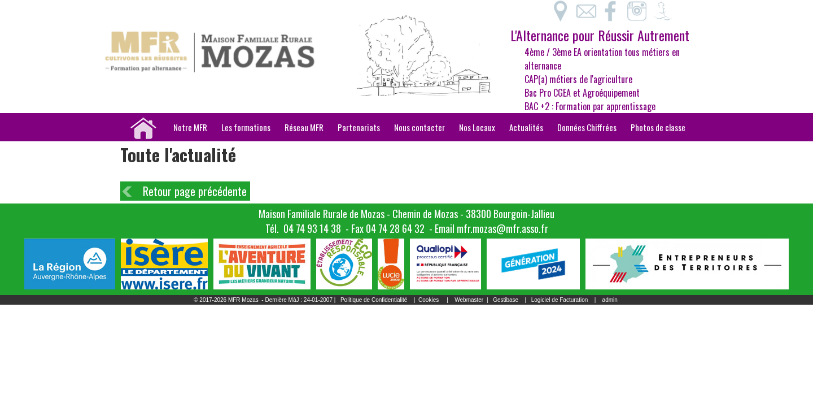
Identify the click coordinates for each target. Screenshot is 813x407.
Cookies (428, 300)
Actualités (526, 127)
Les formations (245, 127)
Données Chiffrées (587, 127)
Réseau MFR (304, 127)
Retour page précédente (195, 191)
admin (610, 300)
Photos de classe (658, 127)
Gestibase (505, 300)
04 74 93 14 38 (312, 228)
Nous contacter (419, 127)
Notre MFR (190, 127)
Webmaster (468, 300)
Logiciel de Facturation (559, 300)
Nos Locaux (477, 127)
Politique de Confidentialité (373, 300)
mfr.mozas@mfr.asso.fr (502, 228)
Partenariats (359, 127)
